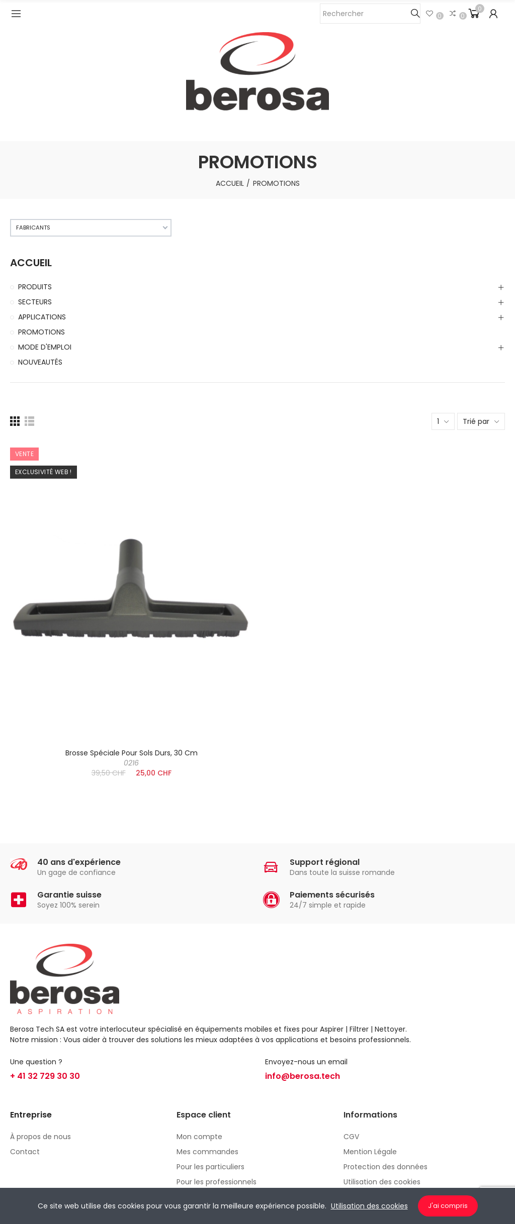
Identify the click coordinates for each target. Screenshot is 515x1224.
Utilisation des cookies (369, 1206)
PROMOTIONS (41, 332)
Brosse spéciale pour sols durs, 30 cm (131, 758)
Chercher (415, 14)
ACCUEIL (31, 263)
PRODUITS (35, 287)
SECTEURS (35, 302)
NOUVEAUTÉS (40, 362)
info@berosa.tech (302, 1076)
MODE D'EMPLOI (44, 347)
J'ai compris (448, 1205)
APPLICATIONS (42, 317)
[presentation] (69, 858)
